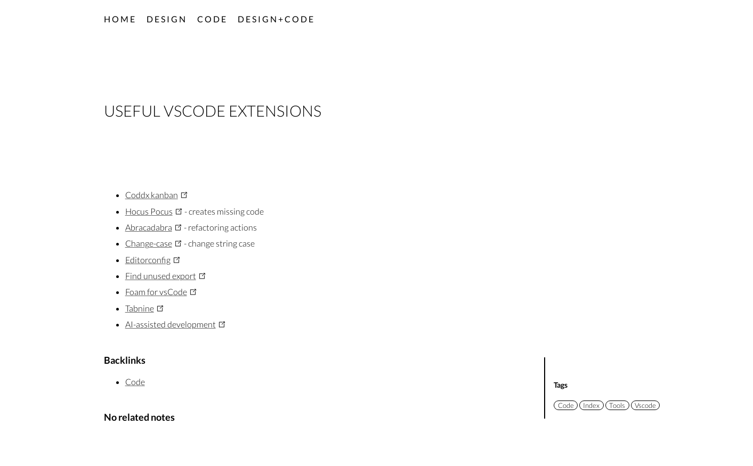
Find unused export (160, 276)
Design (167, 19)
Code (212, 19)
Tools (617, 405)
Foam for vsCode (156, 292)
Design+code (276, 19)
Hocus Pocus (149, 211)
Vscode (645, 405)
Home (120, 19)
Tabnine (139, 308)
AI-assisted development (170, 324)
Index (591, 405)
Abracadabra (148, 227)
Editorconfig (148, 260)
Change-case (148, 243)
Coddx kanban (151, 195)
